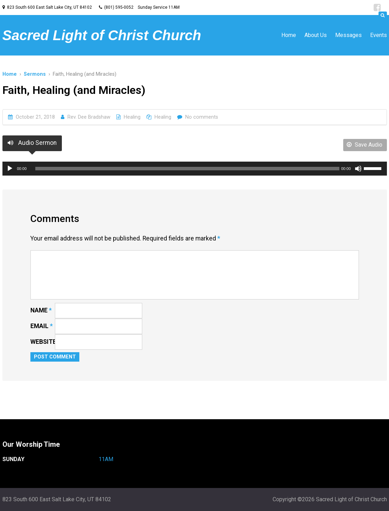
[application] (194, 169)
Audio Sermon (32, 142)
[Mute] (358, 168)
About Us (315, 35)
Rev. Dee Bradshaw (88, 117)
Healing (132, 117)
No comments (201, 117)
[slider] (187, 168)
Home (288, 35)
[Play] (9, 168)
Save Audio (364, 144)
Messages (348, 35)
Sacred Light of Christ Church (101, 35)
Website (43, 341)
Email (41, 326)
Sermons (35, 74)
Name (41, 310)
